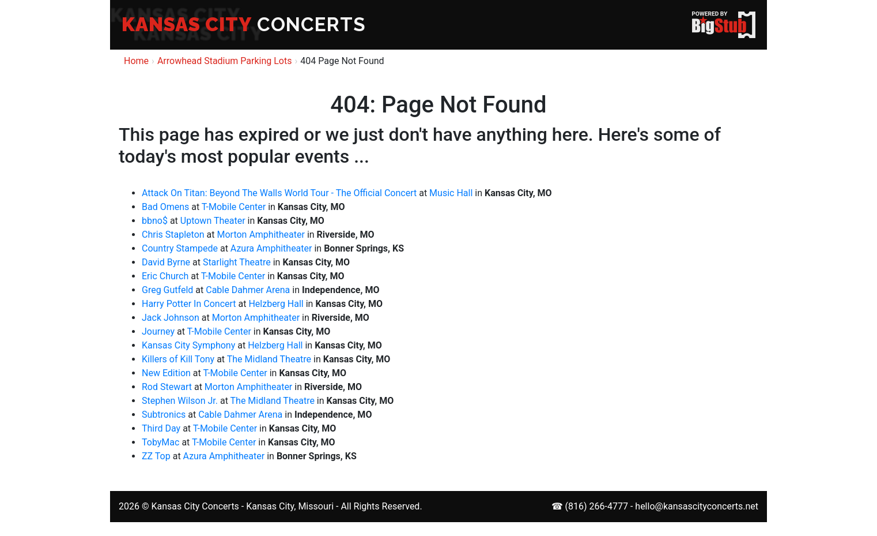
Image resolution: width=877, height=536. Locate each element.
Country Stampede (180, 248)
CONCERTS (244, 24)
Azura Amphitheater (271, 248)
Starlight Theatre (237, 262)
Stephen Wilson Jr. (180, 400)
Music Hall (450, 193)
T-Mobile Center (234, 206)
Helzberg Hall (275, 303)
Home (136, 60)
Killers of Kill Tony (178, 359)
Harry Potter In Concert (189, 303)
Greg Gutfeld (167, 289)
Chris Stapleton (173, 234)
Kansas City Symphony (188, 345)
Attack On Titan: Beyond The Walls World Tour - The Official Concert (279, 193)
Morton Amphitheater (260, 234)
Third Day (161, 428)
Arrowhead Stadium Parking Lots (224, 60)
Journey (158, 331)
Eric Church (165, 276)
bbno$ (155, 220)
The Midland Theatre (269, 359)
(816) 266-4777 (596, 506)
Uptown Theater (212, 220)
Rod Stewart (167, 386)
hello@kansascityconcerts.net (696, 506)
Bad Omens (165, 206)
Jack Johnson (170, 317)
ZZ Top (156, 456)
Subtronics (164, 414)
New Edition (166, 373)
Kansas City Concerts (195, 506)
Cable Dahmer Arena (248, 289)
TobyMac (160, 442)
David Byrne (166, 262)
